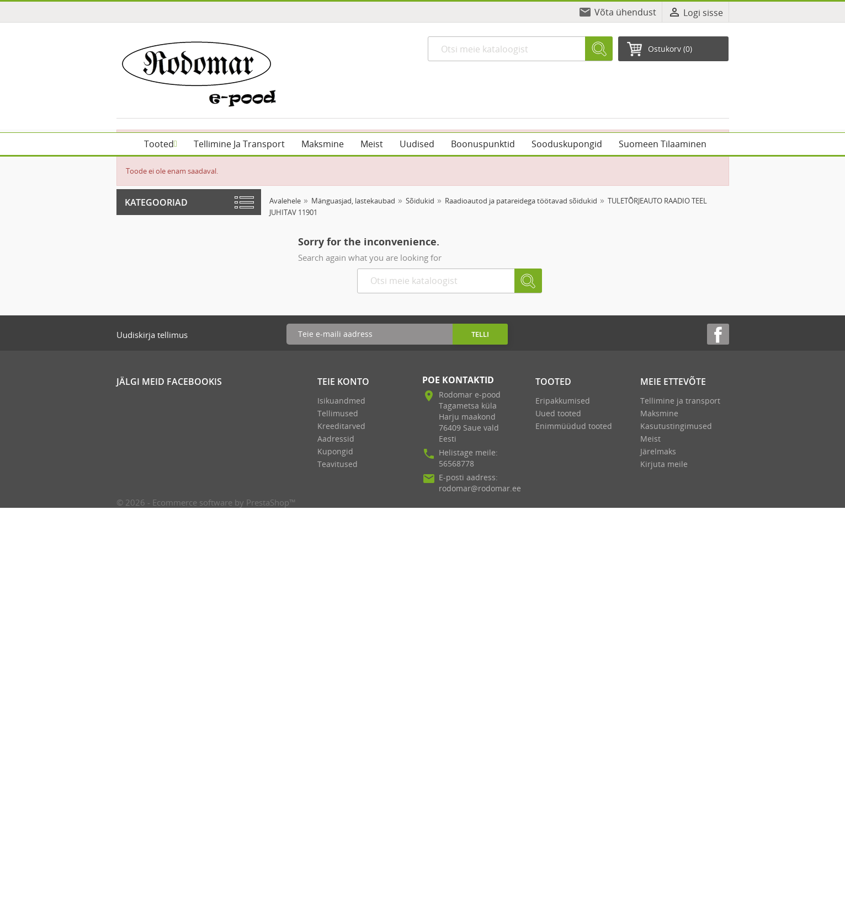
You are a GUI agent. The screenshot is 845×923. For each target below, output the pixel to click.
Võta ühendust (625, 12)
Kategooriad (156, 202)
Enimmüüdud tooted (573, 426)
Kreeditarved (341, 426)
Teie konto (343, 381)
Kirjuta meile (664, 464)
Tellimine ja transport (680, 400)
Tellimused (337, 413)
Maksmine (659, 413)
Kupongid (335, 451)
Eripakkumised (562, 400)
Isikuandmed (341, 400)
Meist (650, 438)
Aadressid (335, 438)
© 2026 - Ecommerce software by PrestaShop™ (206, 502)
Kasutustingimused (676, 426)
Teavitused (337, 464)
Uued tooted (558, 413)
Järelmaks (658, 451)
